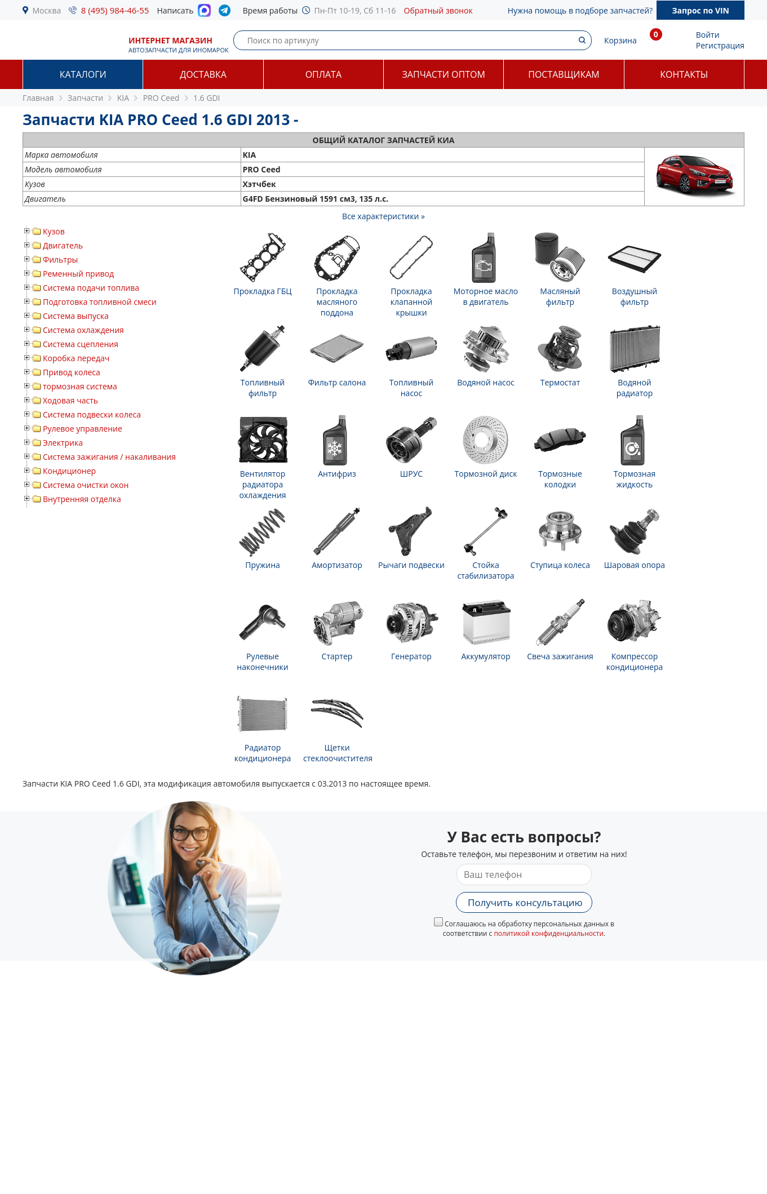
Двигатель (63, 245)
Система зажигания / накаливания (109, 456)
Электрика (63, 442)
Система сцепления (80, 344)
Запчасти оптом (443, 74)
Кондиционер (69, 470)
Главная (38, 97)
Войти (708, 34)
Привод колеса (71, 372)
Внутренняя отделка (82, 499)
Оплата (323, 74)
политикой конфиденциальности (549, 933)
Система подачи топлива (91, 287)
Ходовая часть (70, 400)
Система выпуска (76, 315)
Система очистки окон (85, 485)
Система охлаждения (83, 330)
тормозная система (80, 386)
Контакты (684, 74)
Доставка (203, 74)
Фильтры (60, 259)
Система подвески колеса (92, 414)
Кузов (54, 231)
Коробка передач (76, 358)
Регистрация (720, 45)
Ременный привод (78, 273)
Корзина (620, 40)
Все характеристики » (383, 216)
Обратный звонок (438, 10)
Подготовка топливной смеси (100, 301)
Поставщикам (563, 74)
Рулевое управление (82, 428)
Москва (47, 10)
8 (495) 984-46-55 (115, 10)
